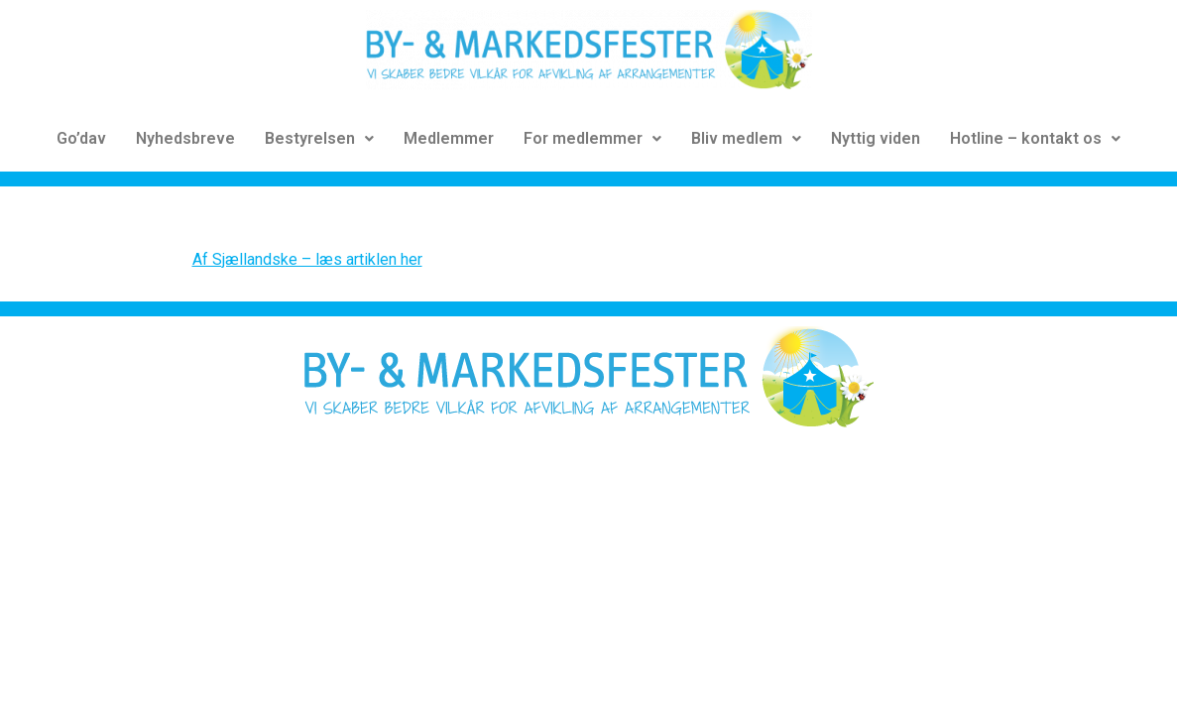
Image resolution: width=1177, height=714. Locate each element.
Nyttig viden (875, 138)
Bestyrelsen (319, 138)
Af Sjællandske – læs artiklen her (307, 259)
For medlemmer (592, 138)
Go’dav (81, 138)
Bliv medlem (746, 138)
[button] (319, 139)
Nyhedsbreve (185, 138)
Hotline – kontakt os (1035, 138)
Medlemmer (449, 138)
